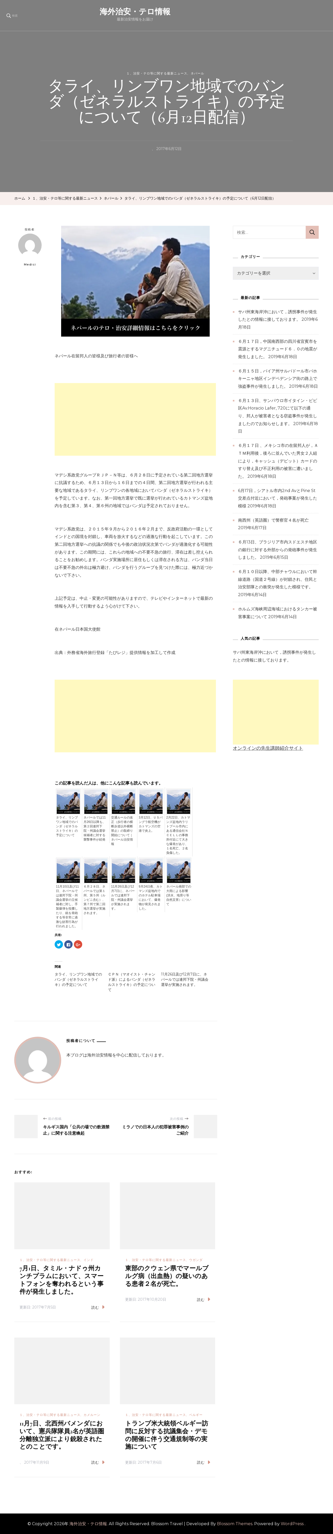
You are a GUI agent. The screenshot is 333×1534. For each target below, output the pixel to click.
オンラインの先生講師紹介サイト (268, 748)
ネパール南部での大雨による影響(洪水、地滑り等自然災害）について (178, 895)
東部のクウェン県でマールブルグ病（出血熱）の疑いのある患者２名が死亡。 (167, 1276)
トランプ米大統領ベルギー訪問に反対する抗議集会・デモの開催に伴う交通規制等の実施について (166, 1435)
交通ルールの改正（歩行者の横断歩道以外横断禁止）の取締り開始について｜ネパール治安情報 (122, 831)
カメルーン (92, 1415)
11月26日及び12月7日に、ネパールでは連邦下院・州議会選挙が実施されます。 (123, 897)
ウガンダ (196, 1260)
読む (98, 1307)
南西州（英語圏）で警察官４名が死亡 (273, 520)
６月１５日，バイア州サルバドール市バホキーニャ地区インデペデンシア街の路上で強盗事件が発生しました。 (277, 379)
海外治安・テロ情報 (172, 11)
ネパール (197, 73)
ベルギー (196, 1415)
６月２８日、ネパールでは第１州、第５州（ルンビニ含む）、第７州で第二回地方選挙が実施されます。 (94, 900)
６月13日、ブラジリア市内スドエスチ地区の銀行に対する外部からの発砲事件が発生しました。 (277, 550)
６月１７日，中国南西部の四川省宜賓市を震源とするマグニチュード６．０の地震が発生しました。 (277, 349)
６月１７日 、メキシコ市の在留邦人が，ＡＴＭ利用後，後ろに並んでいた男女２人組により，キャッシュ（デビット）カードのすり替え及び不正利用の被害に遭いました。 (278, 461)
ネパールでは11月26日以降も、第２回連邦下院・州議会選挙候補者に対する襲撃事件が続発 (95, 828)
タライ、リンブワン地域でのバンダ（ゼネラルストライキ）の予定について (67, 826)
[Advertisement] (135, 419)
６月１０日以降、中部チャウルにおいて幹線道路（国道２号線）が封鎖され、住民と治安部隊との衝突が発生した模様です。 (277, 579)
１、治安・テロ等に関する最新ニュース (156, 73)
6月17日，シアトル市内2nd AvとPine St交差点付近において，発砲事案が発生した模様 (277, 498)
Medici (30, 250)
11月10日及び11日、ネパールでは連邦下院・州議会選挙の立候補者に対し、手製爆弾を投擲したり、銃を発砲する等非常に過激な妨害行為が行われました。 (67, 906)
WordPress (292, 1523)
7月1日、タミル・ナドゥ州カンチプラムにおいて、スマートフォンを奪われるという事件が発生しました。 (62, 1280)
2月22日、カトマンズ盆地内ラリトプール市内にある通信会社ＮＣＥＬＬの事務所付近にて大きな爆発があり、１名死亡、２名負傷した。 (178, 835)
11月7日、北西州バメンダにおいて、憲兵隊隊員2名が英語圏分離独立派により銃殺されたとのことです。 (62, 1435)
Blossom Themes (234, 1523)
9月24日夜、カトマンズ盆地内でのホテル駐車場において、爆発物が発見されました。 (151, 897)
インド (89, 1260)
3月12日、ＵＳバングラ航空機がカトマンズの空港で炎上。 (151, 824)
